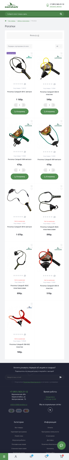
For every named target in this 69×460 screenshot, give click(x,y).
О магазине (50, 436)
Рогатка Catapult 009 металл (49, 159)
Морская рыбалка (18, 440)
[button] (57, 4)
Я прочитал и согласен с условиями (36, 382)
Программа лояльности (50, 432)
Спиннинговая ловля (18, 448)
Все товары (11, 21)
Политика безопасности (32, 382)
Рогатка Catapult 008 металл (19, 159)
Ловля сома (19, 436)
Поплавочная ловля (19, 444)
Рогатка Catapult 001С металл (19, 92)
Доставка (50, 440)
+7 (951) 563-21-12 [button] (19, 391)
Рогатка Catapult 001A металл (19, 227)
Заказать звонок (56, 6)
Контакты (50, 448)
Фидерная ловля (19, 453)
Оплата (50, 427)
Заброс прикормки (23, 21)
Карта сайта (50, 453)
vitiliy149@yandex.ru (18, 404)
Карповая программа (19, 432)
